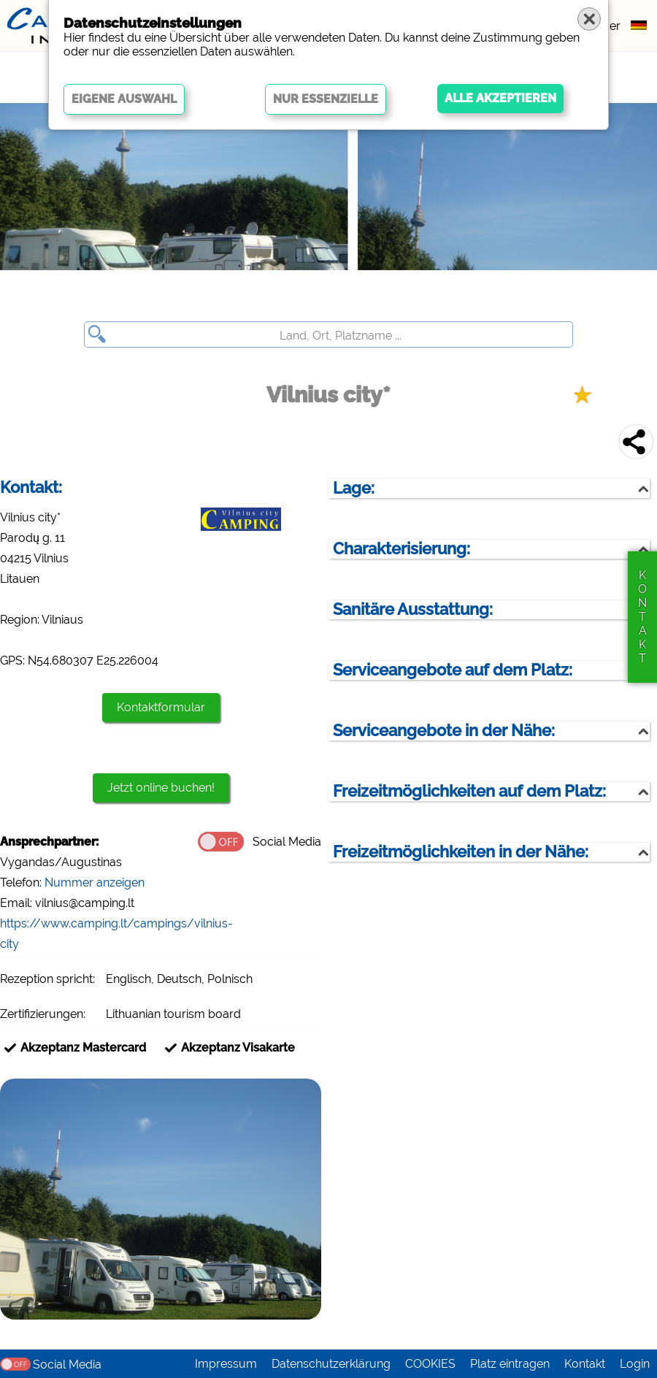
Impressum (226, 1364)
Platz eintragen (510, 1364)
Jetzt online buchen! (161, 788)
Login (635, 1364)
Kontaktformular (161, 707)
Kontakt (584, 1364)
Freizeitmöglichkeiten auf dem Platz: (469, 791)
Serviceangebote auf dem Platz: (452, 670)
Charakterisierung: (401, 549)
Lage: (353, 488)
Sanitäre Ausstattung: (413, 609)
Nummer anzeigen (95, 882)
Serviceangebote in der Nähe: (444, 730)
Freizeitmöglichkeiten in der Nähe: (460, 852)
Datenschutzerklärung (331, 1364)
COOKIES (430, 1364)
